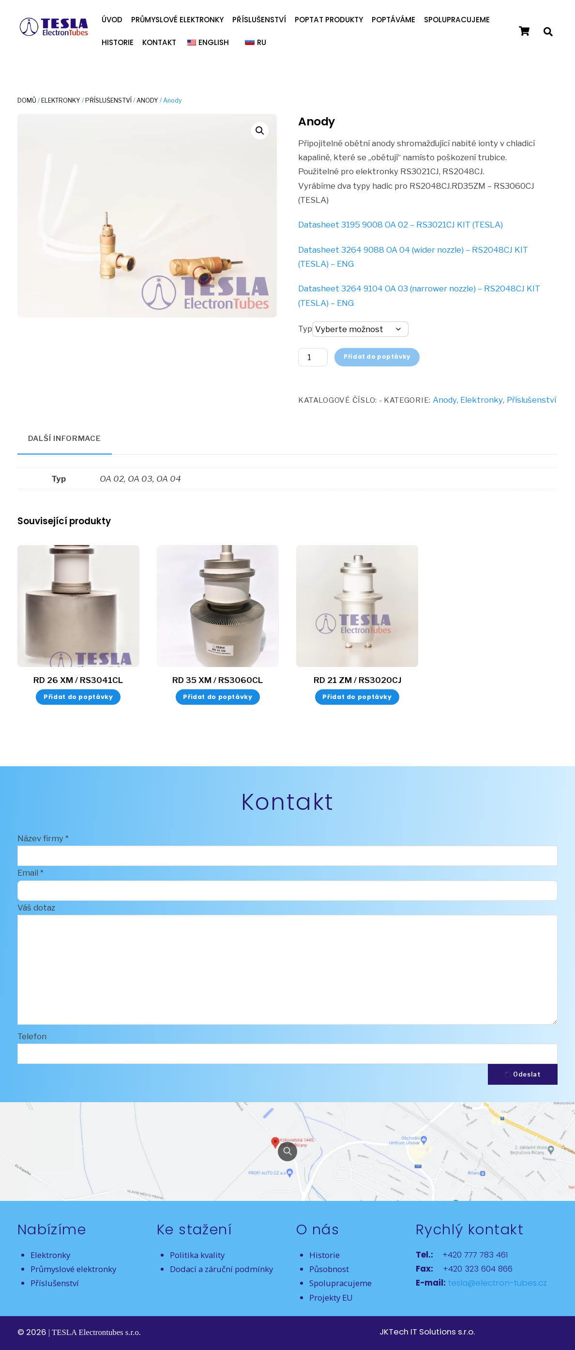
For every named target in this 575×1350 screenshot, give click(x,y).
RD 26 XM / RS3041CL (78, 680)
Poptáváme (393, 20)
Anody (147, 100)
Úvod (112, 20)
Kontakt (159, 42)
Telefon (31, 1036)
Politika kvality (197, 1254)
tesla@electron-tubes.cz (496, 1283)
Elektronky (60, 100)
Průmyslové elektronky (177, 20)
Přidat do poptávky (377, 357)
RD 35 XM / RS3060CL (217, 680)
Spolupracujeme (457, 20)
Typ (305, 329)
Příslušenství (259, 20)
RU (261, 42)
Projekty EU (331, 1297)
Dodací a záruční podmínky (221, 1268)
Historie (118, 42)
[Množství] (313, 357)
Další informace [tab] (65, 438)
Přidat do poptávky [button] (78, 697)
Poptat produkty (329, 20)
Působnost (329, 1268)
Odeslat (523, 1074)
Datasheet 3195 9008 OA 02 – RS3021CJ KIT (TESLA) (400, 224)
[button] (260, 130)
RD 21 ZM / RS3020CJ (357, 680)
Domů (26, 100)
